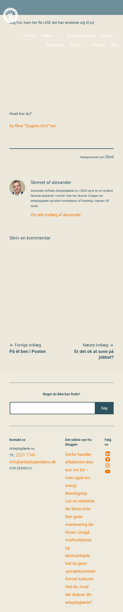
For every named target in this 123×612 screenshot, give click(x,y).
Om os (75, 45)
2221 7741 (25, 455)
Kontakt (99, 45)
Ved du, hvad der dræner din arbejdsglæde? (78, 594)
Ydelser (47, 35)
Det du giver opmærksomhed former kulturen (80, 571)
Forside (30, 35)
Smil (110, 156)
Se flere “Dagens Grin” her (32, 126)
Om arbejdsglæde (81, 35)
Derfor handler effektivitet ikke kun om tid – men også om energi (79, 470)
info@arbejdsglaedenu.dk (32, 462)
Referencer (55, 45)
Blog (115, 45)
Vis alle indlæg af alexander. (56, 214)
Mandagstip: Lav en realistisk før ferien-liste (80, 501)
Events (106, 35)
